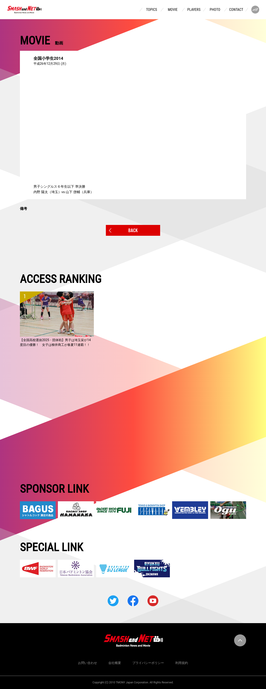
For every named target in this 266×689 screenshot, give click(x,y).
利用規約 (181, 663)
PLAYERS (193, 10)
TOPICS (151, 10)
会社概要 (114, 663)
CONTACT (236, 10)
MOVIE (173, 10)
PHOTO (215, 10)
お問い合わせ (87, 663)
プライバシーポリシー (148, 663)
